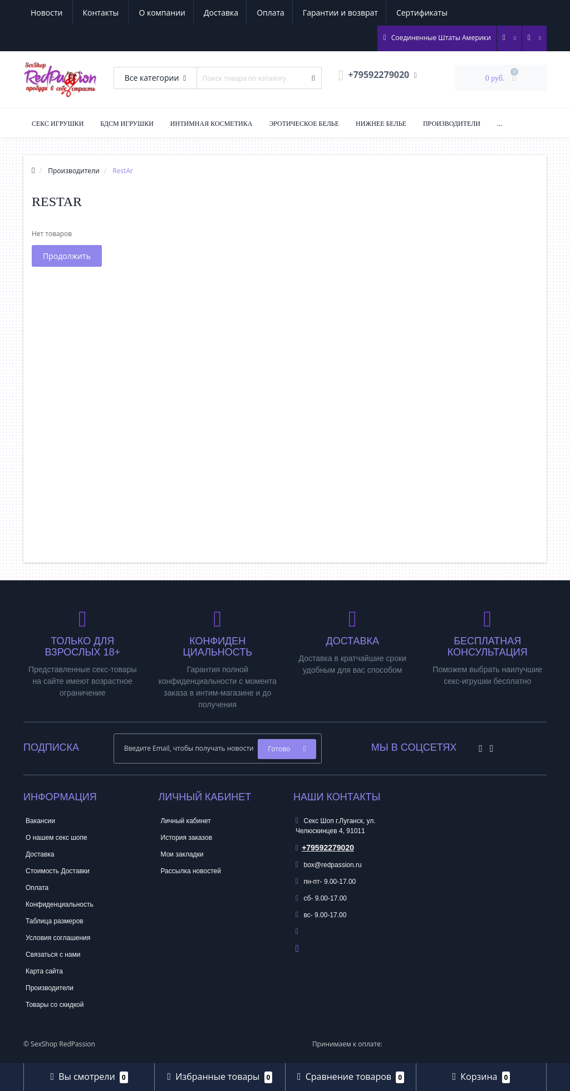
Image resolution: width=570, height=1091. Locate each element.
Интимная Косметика (211, 124)
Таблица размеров (54, 921)
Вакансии (40, 821)
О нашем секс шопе (56, 838)
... (499, 124)
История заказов (187, 838)
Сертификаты (320, 12)
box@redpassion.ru (329, 865)
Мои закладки (182, 854)
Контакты (437, 12)
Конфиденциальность (60, 904)
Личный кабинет (186, 821)
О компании (54, 12)
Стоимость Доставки (58, 871)
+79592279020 (325, 847)
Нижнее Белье (381, 124)
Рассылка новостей (191, 871)
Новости (382, 12)
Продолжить (67, 256)
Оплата (166, 12)
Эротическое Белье (304, 124)
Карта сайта (44, 971)
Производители (451, 124)
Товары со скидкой (54, 1005)
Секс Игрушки (57, 124)
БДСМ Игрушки (127, 124)
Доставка (114, 12)
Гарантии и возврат (237, 12)
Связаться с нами (53, 954)
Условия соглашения (58, 938)
